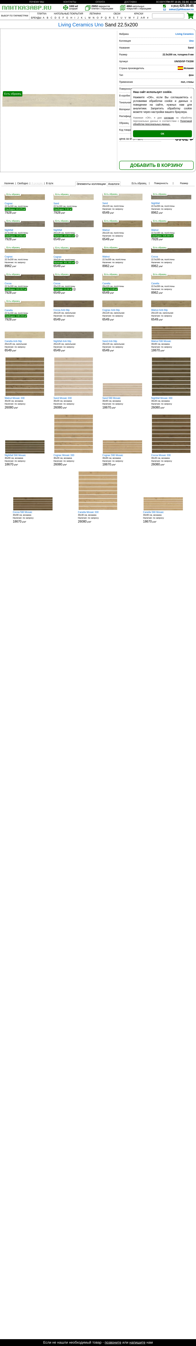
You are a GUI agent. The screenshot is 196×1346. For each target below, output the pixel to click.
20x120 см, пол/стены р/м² (122, 208)
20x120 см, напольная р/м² (74, 315)
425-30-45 (182, 5)
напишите (137, 1342)
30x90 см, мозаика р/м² (171, 346)
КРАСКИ (138, 13)
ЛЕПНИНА (95, 13)
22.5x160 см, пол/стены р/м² (25, 208)
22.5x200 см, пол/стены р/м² (171, 208)
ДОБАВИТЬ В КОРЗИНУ (156, 165)
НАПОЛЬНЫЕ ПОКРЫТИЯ (68, 13)
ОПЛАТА (100, 2)
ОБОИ (116, 13)
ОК (162, 133)
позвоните (113, 1342)
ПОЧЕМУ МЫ (36, 2)
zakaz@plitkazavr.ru (181, 9)
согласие (169, 117)
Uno (191, 41)
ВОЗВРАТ (161, 2)
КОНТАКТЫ (70, 2)
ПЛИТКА (41, 13)
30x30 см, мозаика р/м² (25, 403)
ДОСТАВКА (130, 2)
